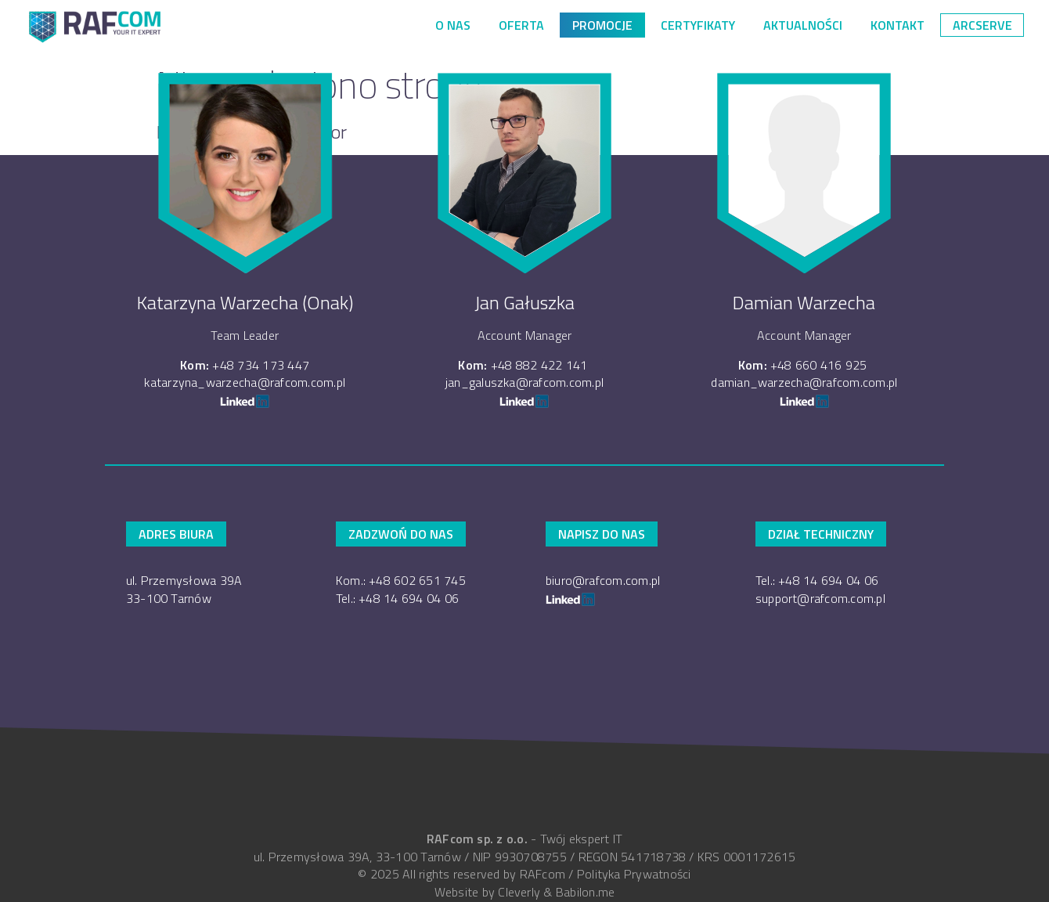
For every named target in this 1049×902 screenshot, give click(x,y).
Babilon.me (585, 891)
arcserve (982, 25)
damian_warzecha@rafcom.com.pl (804, 382)
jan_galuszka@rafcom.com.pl (524, 382)
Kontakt (898, 25)
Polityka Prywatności (634, 873)
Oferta (521, 25)
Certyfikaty (698, 25)
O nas (452, 25)
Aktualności (802, 25)
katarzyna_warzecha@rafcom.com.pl (244, 382)
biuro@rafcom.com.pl (603, 580)
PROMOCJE (602, 25)
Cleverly (519, 891)
